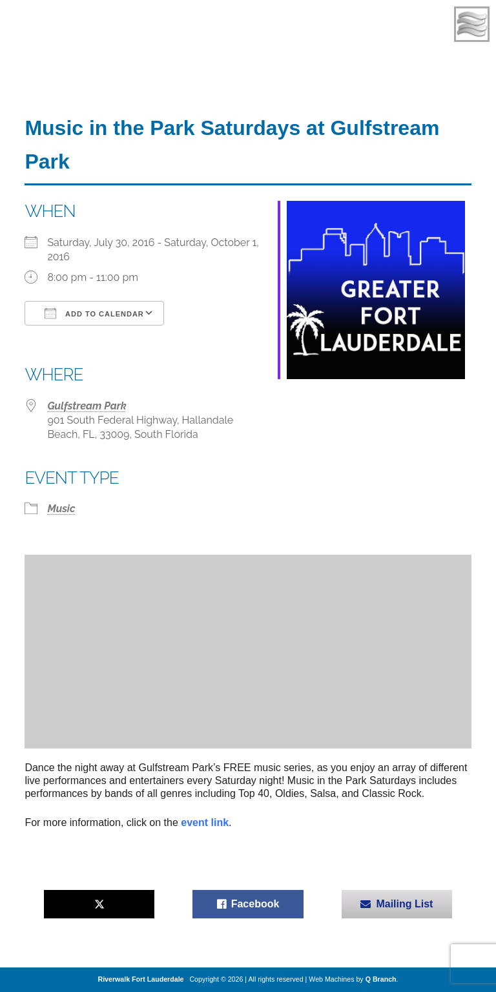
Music (61, 508)
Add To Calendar (94, 313)
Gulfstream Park (86, 406)
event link (205, 822)
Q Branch (381, 979)
